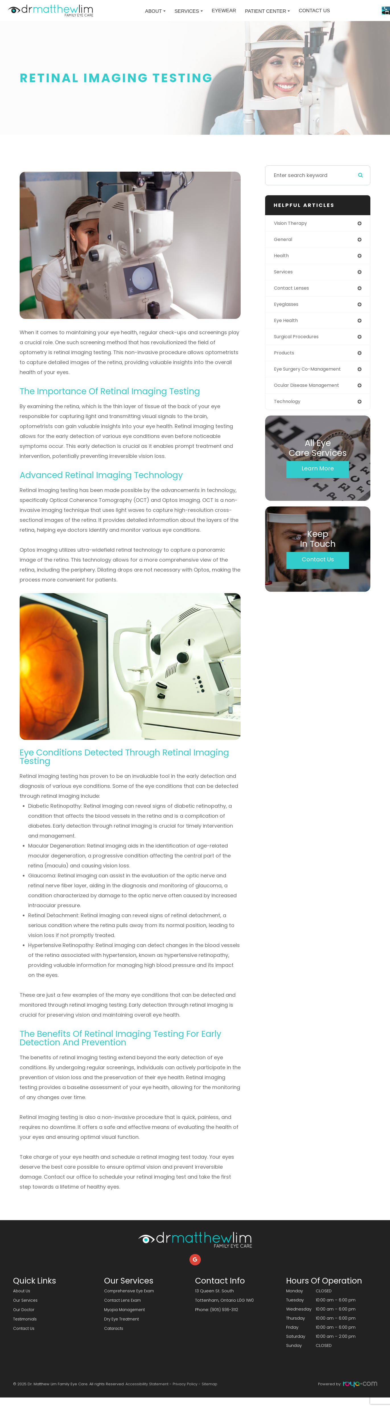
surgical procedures (299, 351)
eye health (287, 334)
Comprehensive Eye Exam (131, 1301)
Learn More (318, 485)
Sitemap (209, 1394)
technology (289, 417)
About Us (22, 1301)
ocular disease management (311, 401)
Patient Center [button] (222, 16)
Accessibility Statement (146, 1394)
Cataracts (115, 1338)
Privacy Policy (185, 1394)
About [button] (110, 16)
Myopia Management (126, 1319)
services (284, 284)
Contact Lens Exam (124, 1310)
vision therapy (292, 234)
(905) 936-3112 (225, 1319)
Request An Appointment (344, 23)
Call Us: (343, 7)
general (284, 250)
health (282, 267)
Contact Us (269, 16)
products (285, 367)
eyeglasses (288, 317)
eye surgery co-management (311, 384)
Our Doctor (24, 1319)
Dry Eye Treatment (123, 1329)
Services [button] (144, 16)
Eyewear (179, 16)
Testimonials (26, 1329)
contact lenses (293, 300)
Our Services (26, 1310)
